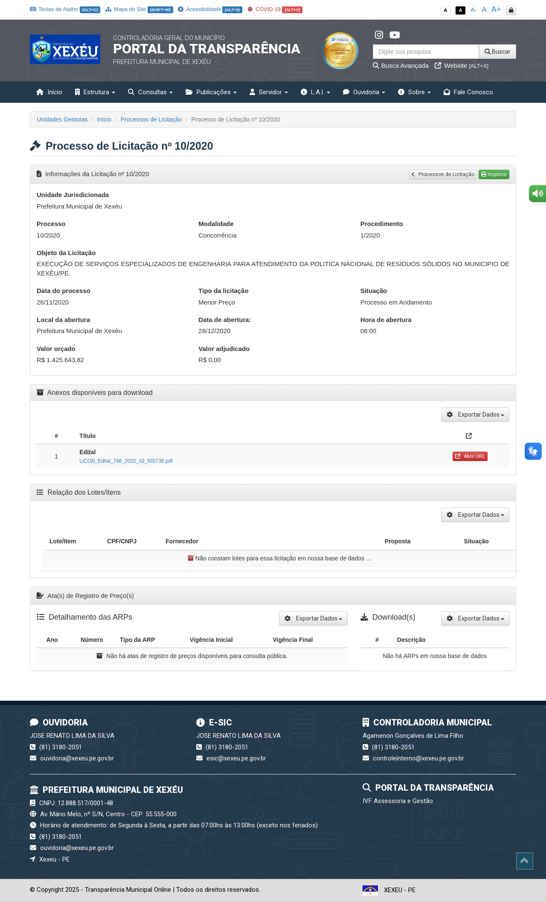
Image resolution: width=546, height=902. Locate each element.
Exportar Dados (475, 414)
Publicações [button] (211, 92)
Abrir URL (470, 456)
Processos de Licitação (151, 119)
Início (49, 92)
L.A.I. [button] (315, 92)
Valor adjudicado (224, 348)
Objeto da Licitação (66, 252)
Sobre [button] (414, 92)
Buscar (498, 51)
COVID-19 (275, 9)
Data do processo (63, 290)
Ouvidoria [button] (364, 92)
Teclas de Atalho (65, 9)
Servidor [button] (269, 92)
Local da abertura (63, 319)
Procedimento (381, 223)
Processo (51, 223)
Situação (373, 290)
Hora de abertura (386, 319)
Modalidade (216, 223)
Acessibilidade (210, 9)
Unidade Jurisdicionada (73, 194)
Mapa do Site (139, 9)
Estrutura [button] (95, 92)
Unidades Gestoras (62, 119)
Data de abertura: (224, 319)
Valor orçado (56, 348)
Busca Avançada (401, 65)
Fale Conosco (468, 92)
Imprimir (494, 174)
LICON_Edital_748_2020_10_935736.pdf (125, 461)
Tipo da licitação (223, 290)
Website (461, 65)
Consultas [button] (150, 92)
